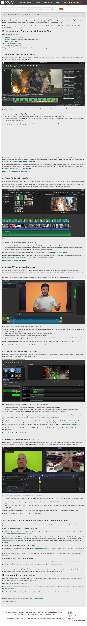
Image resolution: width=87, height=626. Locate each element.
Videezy (4, 586)
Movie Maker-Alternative (24, 356)
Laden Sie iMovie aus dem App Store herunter (14, 260)
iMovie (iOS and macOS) (11, 39)
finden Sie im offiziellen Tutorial (58, 252)
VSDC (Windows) (9, 37)
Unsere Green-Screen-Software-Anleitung (13, 591)
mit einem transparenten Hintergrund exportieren (22, 161)
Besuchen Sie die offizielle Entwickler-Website (14, 432)
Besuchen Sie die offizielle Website (11, 344)
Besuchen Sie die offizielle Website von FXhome (14, 517)
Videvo (10, 586)
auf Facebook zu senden (37, 598)
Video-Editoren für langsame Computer (17, 533)
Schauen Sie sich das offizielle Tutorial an (66, 424)
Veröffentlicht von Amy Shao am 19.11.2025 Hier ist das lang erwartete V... (29, 9)
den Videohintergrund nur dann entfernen (37, 548)
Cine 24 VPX (5, 595)
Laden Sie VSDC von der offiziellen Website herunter (16, 171)
